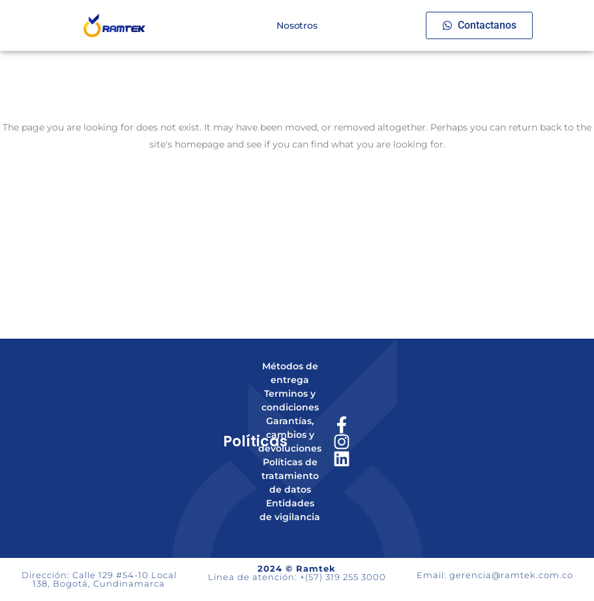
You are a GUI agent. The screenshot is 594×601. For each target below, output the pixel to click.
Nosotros (296, 25)
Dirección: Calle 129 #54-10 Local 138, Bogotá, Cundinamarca (99, 579)
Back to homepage (297, 199)
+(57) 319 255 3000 (343, 577)
